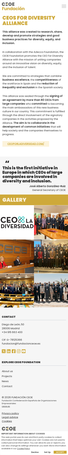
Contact (7, 386)
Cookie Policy (23, 448)
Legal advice (10, 417)
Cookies (7, 421)
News (5, 381)
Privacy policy (10, 413)
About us (7, 371)
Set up (47, 452)
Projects (7, 376)
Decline (35, 452)
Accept (60, 452)
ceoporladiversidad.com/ (25, 144)
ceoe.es (6, 406)
